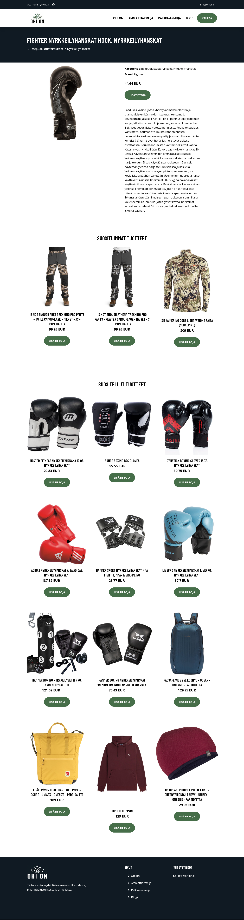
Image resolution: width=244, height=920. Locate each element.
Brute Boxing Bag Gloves (122, 460)
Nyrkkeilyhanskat (79, 49)
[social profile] (53, 4)
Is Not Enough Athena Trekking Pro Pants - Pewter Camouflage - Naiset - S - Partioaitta (122, 319)
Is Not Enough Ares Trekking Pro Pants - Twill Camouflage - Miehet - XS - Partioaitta (57, 319)
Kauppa (207, 18)
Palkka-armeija (169, 18)
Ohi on (118, 18)
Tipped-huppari (122, 811)
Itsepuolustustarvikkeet (47, 49)
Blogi (190, 18)
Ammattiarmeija (141, 18)
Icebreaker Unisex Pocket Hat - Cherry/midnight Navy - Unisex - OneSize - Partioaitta (187, 794)
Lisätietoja (138, 95)
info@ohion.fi (207, 4)
